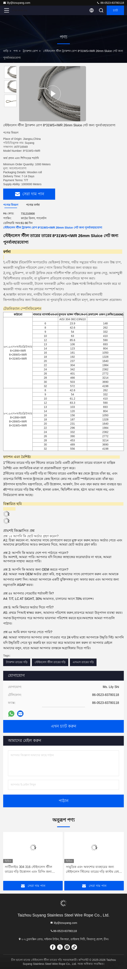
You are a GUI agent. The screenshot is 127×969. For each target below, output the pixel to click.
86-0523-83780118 (110, 2)
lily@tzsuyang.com (16, 2)
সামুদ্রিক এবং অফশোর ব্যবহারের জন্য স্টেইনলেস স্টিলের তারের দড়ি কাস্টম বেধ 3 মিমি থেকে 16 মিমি (94, 869)
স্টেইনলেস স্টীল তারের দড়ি (50, 662)
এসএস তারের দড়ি (83, 662)
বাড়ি (5, 51)
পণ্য (15, 51)
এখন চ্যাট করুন (63, 726)
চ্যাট (115, 10)
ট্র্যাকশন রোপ (30, 51)
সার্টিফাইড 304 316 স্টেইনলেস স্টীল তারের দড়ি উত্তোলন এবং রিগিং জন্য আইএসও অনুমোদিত (28, 869)
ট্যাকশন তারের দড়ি (16, 662)
